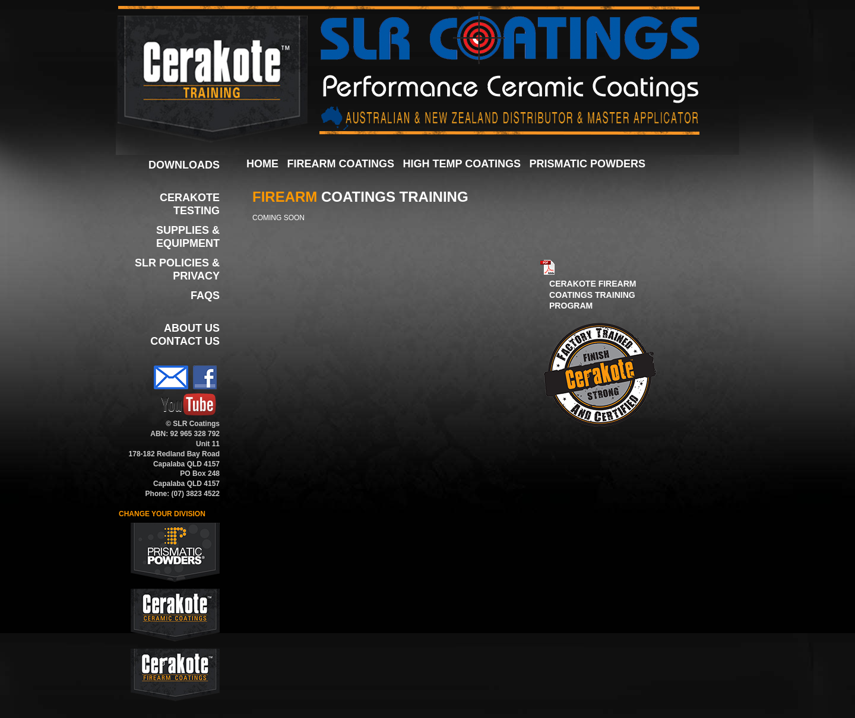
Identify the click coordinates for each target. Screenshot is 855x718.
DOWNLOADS (184, 165)
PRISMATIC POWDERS (587, 164)
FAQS (205, 295)
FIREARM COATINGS (340, 164)
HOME (262, 164)
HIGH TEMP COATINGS (462, 164)
